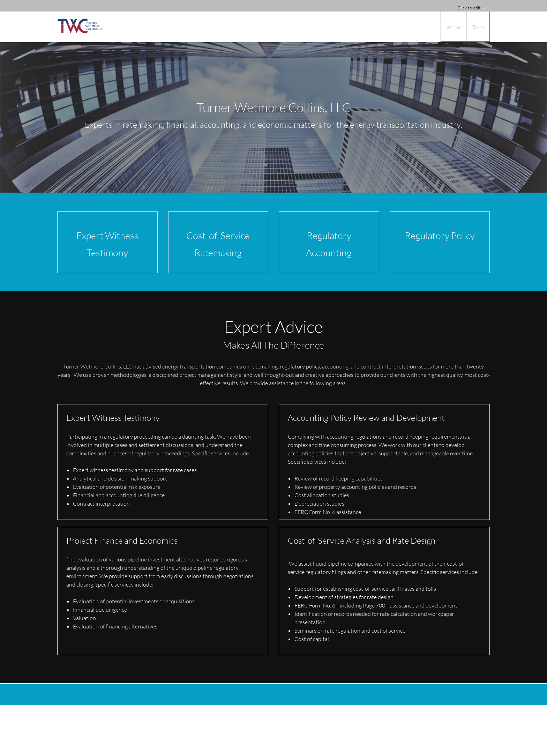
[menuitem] (453, 27)
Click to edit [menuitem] (469, 7)
